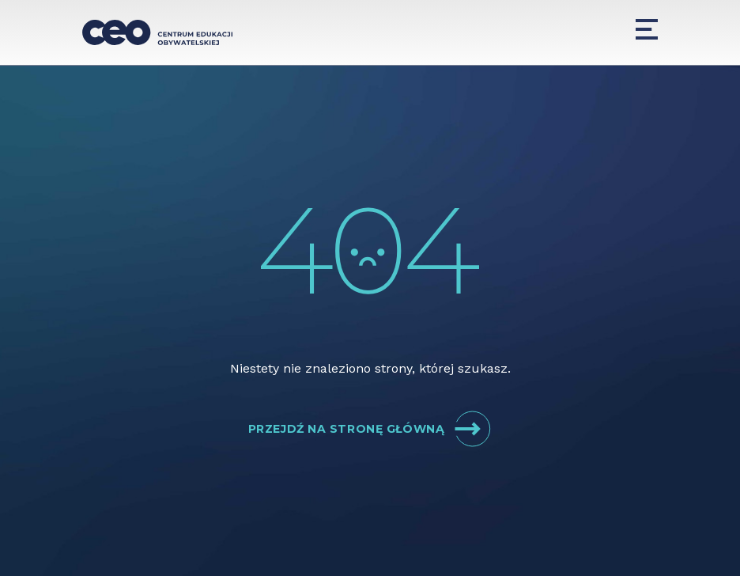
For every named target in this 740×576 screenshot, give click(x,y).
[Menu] (647, 29)
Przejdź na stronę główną (370, 429)
